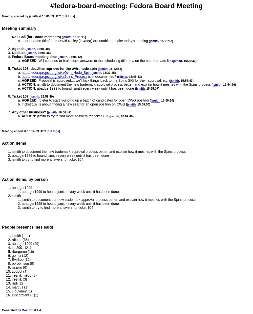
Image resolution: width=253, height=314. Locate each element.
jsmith (67, 37)
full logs (68, 16)
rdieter (122, 76)
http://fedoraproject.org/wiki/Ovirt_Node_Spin (56, 73)
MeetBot (27, 310)
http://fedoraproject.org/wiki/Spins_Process (54, 76)
